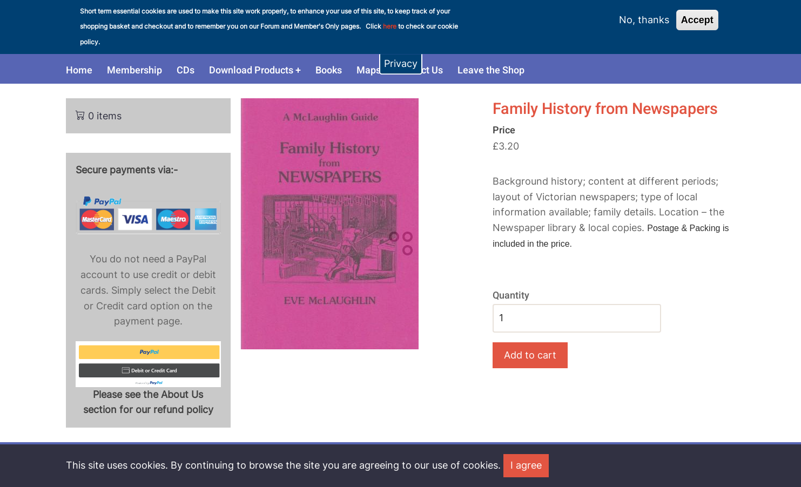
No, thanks (644, 14)
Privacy (401, 58)
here (389, 21)
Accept (697, 14)
